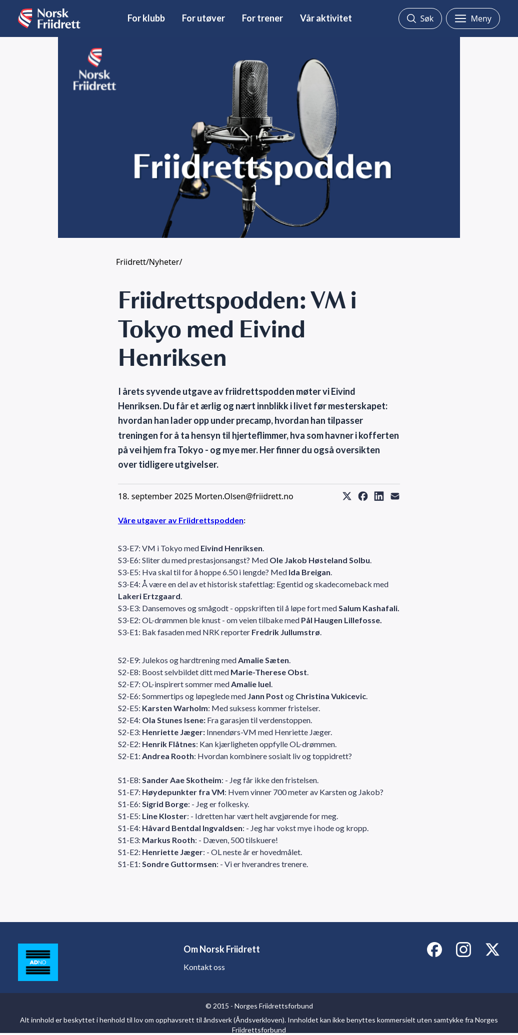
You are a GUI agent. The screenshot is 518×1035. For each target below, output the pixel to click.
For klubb (146, 17)
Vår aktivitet (326, 17)
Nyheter (164, 261)
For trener (262, 17)
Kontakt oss (204, 967)
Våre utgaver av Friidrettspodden (181, 520)
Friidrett (131, 261)
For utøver (203, 17)
